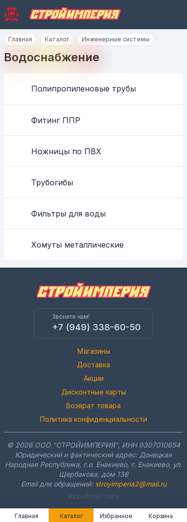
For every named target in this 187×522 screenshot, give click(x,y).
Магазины (93, 351)
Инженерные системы (116, 39)
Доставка (93, 364)
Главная (20, 39)
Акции (94, 378)
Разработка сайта (93, 496)
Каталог (57, 39)
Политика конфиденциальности (93, 419)
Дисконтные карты (93, 392)
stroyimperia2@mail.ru (131, 484)
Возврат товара (93, 405)
